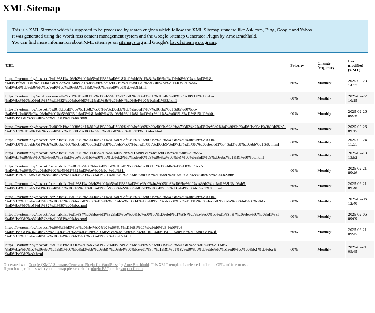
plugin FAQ (100, 269)
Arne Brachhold (241, 36)
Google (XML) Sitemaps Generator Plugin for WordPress (73, 265)
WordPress (72, 36)
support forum (131, 269)
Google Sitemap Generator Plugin (186, 36)
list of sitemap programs (193, 42)
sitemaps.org (131, 42)
